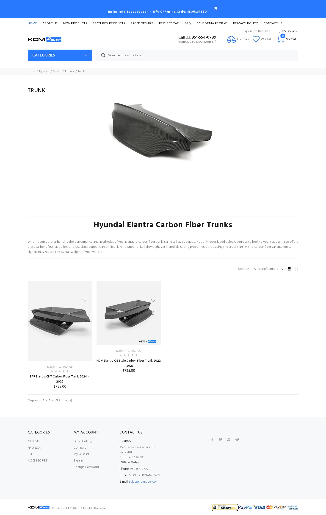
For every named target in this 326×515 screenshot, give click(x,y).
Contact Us (273, 23)
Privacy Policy (245, 23)
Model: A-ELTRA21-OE (128, 351)
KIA (30, 454)
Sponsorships (142, 23)
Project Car (169, 23)
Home (32, 23)
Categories (43, 55)
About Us (50, 23)
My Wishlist (81, 454)
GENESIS (34, 441)
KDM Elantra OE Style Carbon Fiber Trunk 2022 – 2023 (129, 363)
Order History (83, 441)
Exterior (69, 71)
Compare (80, 447)
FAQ (188, 23)
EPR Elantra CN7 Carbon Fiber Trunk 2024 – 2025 (60, 379)
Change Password (86, 467)
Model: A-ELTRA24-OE (59, 367)
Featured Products (109, 23)
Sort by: (243, 269)
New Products (75, 23)
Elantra (57, 71)
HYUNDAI (34, 447)
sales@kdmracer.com (143, 481)
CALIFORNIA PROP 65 (212, 23)
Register (264, 31)
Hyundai (44, 71)
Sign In (247, 31)
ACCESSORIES (37, 460)
